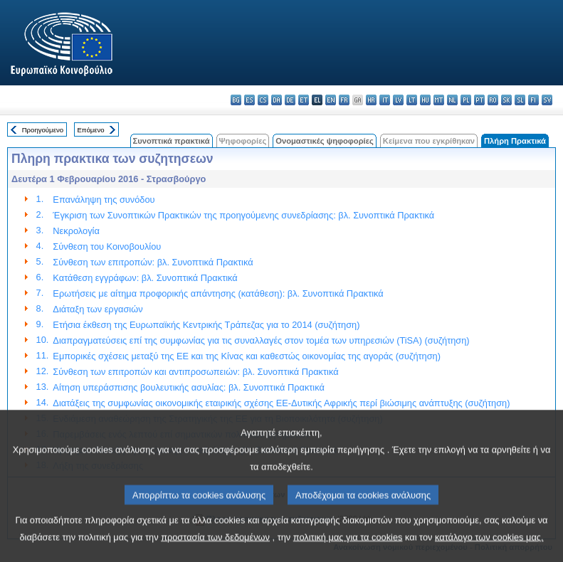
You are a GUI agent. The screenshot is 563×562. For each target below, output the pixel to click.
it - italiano (384, 100)
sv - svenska (547, 100)
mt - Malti (438, 100)
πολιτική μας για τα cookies (348, 550)
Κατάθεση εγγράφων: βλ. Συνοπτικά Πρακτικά (145, 277)
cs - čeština (263, 100)
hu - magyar (425, 100)
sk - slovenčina (506, 100)
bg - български (236, 100)
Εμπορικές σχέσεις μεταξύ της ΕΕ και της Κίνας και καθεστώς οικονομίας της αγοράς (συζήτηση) (247, 356)
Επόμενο (90, 130)
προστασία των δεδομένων (215, 550)
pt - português (479, 100)
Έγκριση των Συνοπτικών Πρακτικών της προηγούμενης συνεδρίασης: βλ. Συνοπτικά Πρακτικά (243, 215)
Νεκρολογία (76, 231)
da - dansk (276, 100)
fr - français (344, 100)
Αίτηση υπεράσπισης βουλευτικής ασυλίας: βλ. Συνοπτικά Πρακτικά (188, 387)
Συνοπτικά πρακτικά (171, 141)
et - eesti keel (303, 100)
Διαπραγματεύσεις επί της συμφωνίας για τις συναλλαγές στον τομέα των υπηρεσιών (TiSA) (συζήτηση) (261, 340)
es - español (249, 100)
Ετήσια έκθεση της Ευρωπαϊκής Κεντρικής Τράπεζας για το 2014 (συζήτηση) (206, 324)
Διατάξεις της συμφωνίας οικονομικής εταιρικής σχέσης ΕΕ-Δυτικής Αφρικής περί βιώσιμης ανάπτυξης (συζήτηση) (281, 403)
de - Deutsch (290, 100)
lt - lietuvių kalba (411, 100)
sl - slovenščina (520, 100)
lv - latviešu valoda (398, 100)
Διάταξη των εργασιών (97, 309)
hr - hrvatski (371, 100)
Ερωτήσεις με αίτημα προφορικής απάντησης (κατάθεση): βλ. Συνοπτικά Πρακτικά (218, 293)
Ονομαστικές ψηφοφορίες (324, 141)
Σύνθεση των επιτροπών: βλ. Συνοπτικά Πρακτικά (153, 262)
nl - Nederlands (452, 100)
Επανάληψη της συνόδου (103, 199)
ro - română (493, 100)
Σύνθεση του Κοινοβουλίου (107, 246)
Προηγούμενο (42, 130)
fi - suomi (533, 100)
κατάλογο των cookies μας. (489, 550)
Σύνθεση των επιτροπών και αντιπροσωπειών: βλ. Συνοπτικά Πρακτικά (195, 371)
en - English (330, 100)
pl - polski (466, 100)
